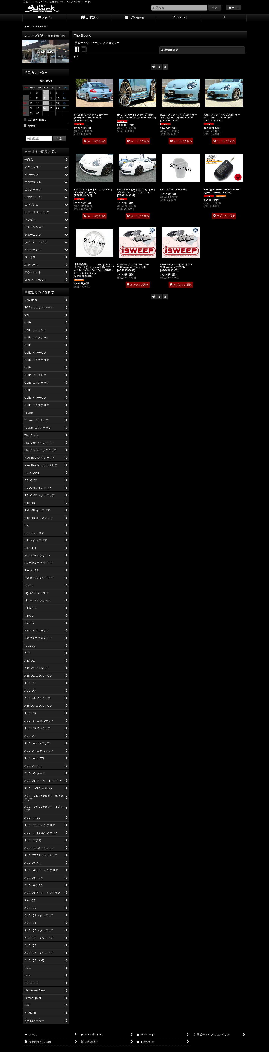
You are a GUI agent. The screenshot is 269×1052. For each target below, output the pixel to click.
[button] (224, 18)
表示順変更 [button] (169, 50)
